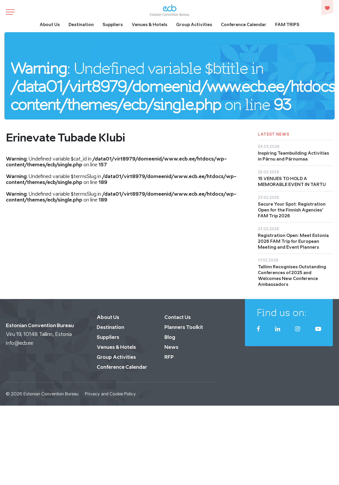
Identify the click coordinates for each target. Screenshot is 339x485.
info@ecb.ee (19, 343)
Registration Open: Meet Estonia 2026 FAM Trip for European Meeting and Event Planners (293, 241)
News (171, 347)
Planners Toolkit (183, 327)
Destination (81, 24)
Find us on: (282, 312)
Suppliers (113, 24)
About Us (50, 24)
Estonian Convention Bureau (51, 393)
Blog (169, 337)
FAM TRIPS (287, 24)
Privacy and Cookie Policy (110, 393)
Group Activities (194, 24)
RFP (169, 357)
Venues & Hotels (149, 24)
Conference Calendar (243, 24)
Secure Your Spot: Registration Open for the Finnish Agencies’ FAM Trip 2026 (292, 209)
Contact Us (177, 317)
